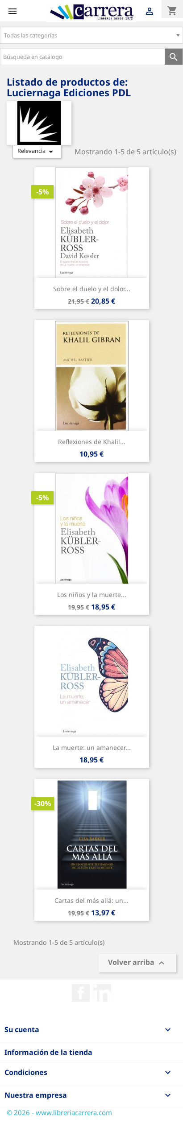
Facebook (81, 993)
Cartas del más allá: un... (91, 900)
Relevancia (36, 151)
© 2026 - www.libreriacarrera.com (59, 1112)
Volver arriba (137, 963)
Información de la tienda (48, 1052)
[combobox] (91, 35)
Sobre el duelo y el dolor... (91, 288)
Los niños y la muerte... (91, 594)
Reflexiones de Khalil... (91, 441)
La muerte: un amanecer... (92, 747)
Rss (102, 993)
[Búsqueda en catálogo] (82, 57)
